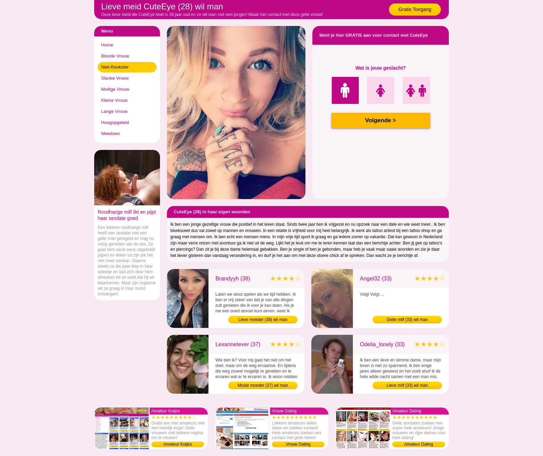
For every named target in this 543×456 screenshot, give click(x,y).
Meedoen (110, 133)
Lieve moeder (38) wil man (262, 319)
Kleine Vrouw (114, 100)
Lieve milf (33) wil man (407, 385)
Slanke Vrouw (115, 78)
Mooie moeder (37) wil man (263, 385)
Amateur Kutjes (177, 444)
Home (107, 44)
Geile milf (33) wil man (407, 319)
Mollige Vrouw (115, 89)
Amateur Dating (418, 444)
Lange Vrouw (114, 111)
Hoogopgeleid (115, 122)
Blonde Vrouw (115, 56)
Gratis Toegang (415, 9)
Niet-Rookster (114, 67)
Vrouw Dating (298, 444)
